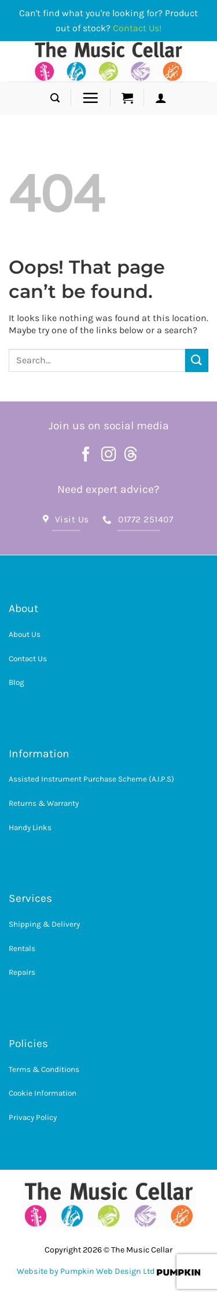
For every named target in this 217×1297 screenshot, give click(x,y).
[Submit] (196, 360)
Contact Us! (137, 28)
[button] (55, 98)
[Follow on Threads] (130, 455)
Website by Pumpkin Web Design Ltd (86, 1271)
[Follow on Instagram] (108, 455)
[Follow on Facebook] (86, 455)
